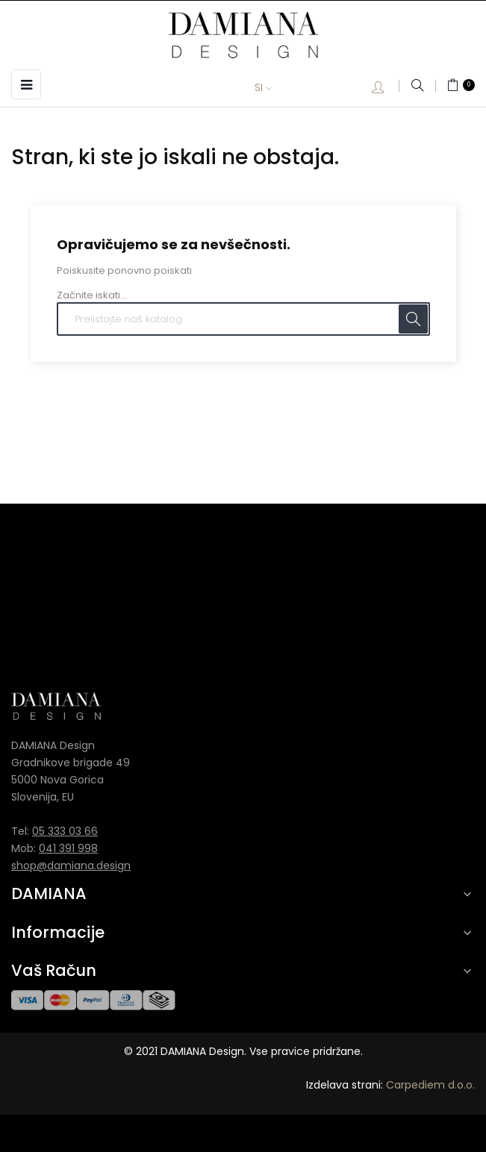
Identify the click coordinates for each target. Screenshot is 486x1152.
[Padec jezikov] (274, 88)
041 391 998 (68, 848)
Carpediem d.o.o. (430, 1084)
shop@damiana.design (71, 865)
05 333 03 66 (65, 831)
